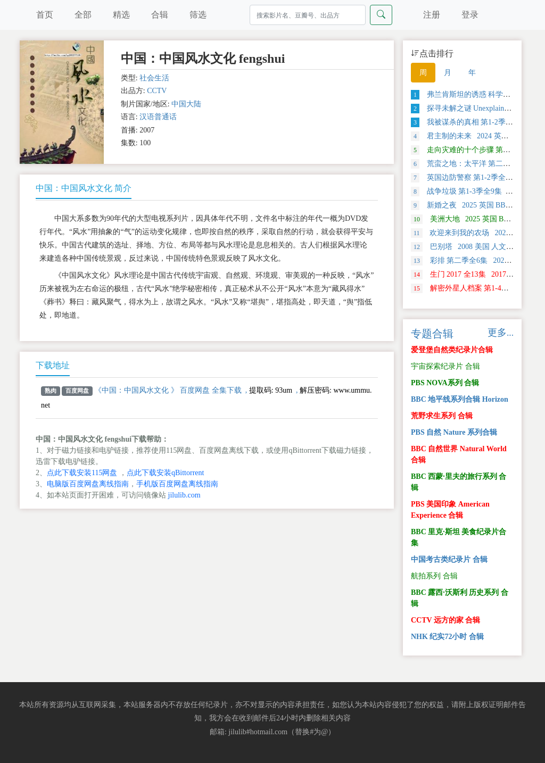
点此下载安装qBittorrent (165, 473)
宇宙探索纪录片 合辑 (445, 366)
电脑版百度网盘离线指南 (88, 484)
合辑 (159, 14)
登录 (469, 14)
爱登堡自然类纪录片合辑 (452, 350)
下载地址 (53, 365)
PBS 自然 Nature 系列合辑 (454, 432)
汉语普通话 (158, 117)
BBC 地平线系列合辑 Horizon (459, 399)
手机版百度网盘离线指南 (177, 484)
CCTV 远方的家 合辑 (445, 620)
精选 (121, 14)
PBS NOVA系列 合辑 (445, 383)
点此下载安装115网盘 (82, 473)
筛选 (198, 14)
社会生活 (154, 78)
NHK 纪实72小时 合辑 (447, 637)
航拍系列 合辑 (434, 576)
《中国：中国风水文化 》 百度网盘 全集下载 (168, 390)
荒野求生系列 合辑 (442, 416)
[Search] (308, 15)
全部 (83, 14)
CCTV (157, 91)
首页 (44, 14)
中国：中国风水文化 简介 (83, 188)
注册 (431, 14)
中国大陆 (186, 104)
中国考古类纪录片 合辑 (449, 559)
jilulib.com (184, 495)
